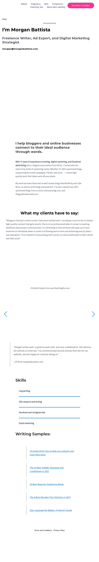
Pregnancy (35, 4)
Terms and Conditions (43, 530)
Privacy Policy (59, 530)
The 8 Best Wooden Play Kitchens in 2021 (50, 497)
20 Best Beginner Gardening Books (47, 484)
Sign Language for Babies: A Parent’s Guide (51, 510)
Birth (46, 4)
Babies (24, 4)
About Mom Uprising (56, 7)
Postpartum (57, 4)
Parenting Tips (36, 7)
